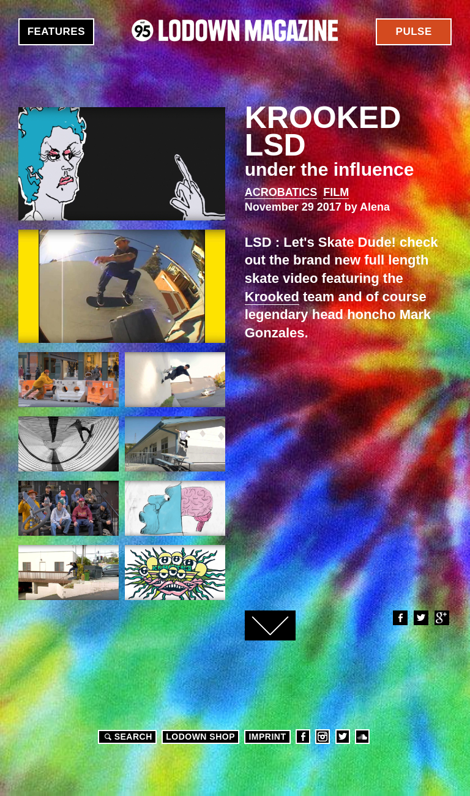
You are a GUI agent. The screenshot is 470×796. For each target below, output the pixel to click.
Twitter (420, 618)
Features (56, 31)
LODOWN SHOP (200, 737)
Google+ (441, 618)
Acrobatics (281, 192)
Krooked (272, 296)
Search (126, 736)
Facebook (399, 618)
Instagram (322, 736)
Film (336, 192)
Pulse (414, 31)
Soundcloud (362, 736)
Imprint (267, 737)
